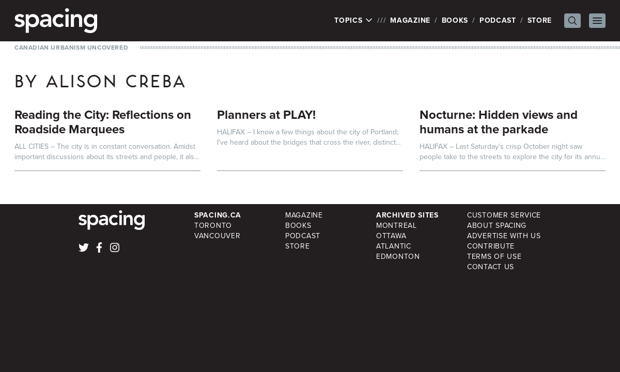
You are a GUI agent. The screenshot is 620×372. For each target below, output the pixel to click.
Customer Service (504, 215)
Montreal (396, 225)
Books (455, 20)
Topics (353, 21)
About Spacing (496, 225)
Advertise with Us (504, 235)
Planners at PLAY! (266, 114)
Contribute (491, 246)
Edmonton (398, 256)
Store (540, 20)
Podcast (497, 20)
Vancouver (217, 235)
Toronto (213, 225)
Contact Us (490, 266)
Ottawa (391, 235)
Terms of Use (494, 256)
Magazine (410, 20)
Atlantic (393, 246)
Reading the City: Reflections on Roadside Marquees (102, 121)
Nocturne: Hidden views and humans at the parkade (499, 121)
